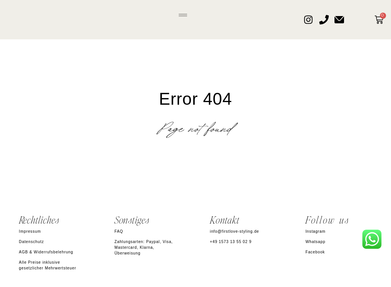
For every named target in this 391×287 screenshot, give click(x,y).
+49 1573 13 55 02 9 (231, 242)
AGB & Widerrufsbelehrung (46, 252)
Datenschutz (31, 242)
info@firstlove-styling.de (234, 231)
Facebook (315, 252)
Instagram (315, 231)
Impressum (30, 231)
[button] (182, 14)
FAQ (119, 231)
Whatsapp (315, 242)
